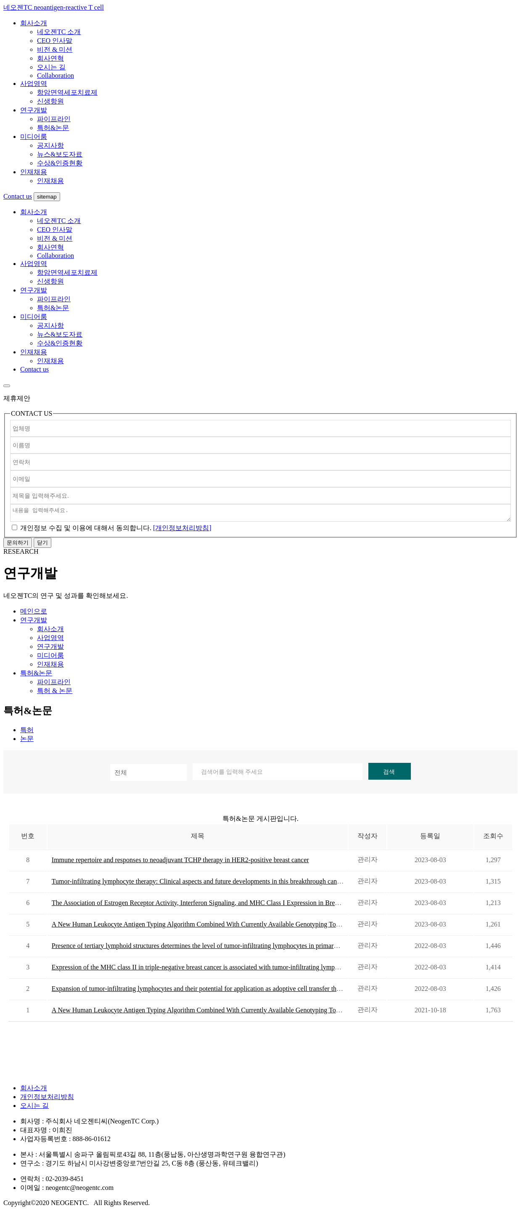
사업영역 (33, 83)
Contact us (17, 196)
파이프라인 (54, 118)
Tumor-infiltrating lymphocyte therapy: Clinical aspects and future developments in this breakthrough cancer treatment (212, 883)
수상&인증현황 (59, 163)
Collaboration (55, 75)
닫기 (42, 545)
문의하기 (18, 545)
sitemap (47, 197)
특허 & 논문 (54, 693)
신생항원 (50, 101)
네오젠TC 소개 (59, 31)
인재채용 (33, 171)
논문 (27, 741)
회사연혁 (50, 58)
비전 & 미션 (54, 49)
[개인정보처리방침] (182, 530)
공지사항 (50, 145)
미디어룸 (33, 136)
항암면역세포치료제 (67, 92)
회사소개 (33, 23)
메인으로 (33, 613)
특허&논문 (53, 127)
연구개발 (33, 110)
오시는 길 (51, 67)
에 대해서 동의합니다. (85, 530)
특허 (27, 732)
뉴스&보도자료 (59, 154)
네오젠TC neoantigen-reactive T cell (53, 7)
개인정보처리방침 (47, 1099)
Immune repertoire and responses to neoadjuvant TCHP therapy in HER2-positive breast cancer (180, 862)
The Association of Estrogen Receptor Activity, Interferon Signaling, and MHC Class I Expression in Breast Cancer (207, 905)
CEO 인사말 (54, 40)
